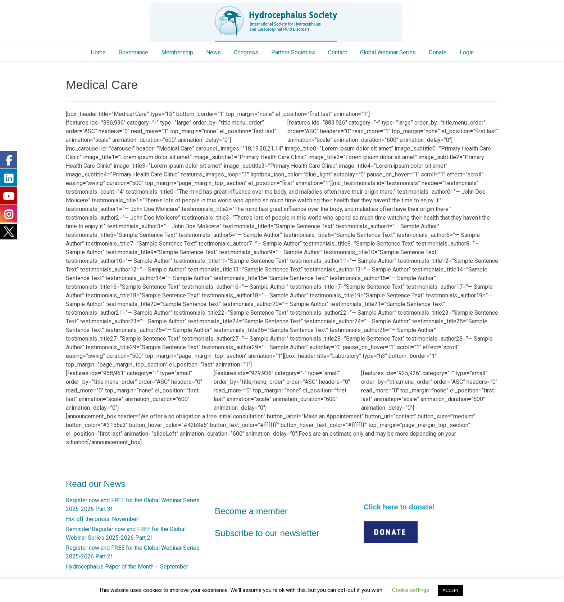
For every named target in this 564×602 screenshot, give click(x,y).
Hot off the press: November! (103, 519)
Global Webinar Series (388, 52)
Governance (133, 52)
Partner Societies (293, 52)
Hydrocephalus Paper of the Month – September (127, 566)
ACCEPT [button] (450, 590)
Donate (438, 52)
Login (467, 52)
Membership (177, 52)
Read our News (95, 484)
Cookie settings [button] (410, 590)
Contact (337, 52)
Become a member (251, 511)
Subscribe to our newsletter (267, 533)
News (213, 52)
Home (98, 52)
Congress (246, 52)
